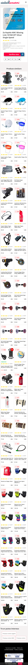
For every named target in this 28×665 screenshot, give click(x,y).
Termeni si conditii (11, 648)
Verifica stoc (16, 54)
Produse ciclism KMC (8, 638)
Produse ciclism (21, 638)
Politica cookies (18, 649)
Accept (20, 663)
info (12, 91)
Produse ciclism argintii (9, 633)
